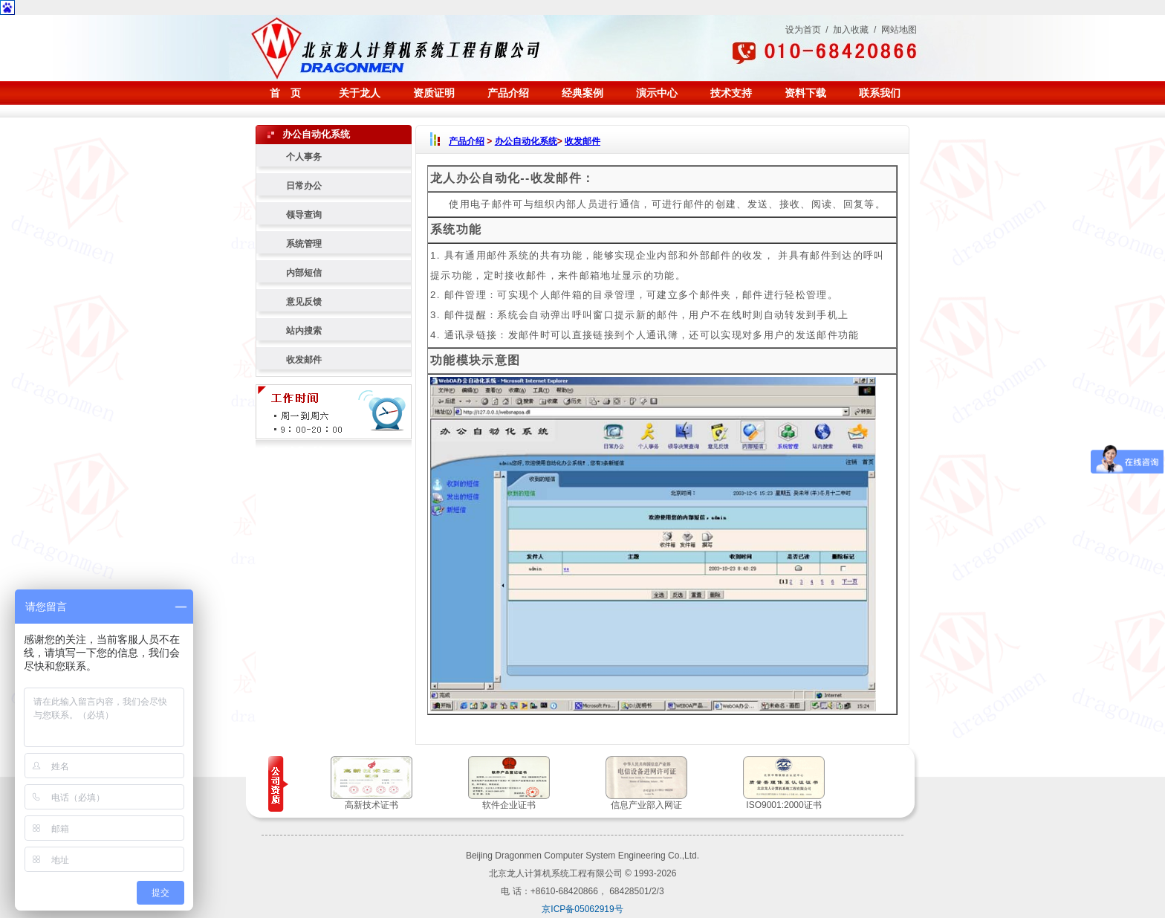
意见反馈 (304, 302)
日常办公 (304, 186)
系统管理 (304, 244)
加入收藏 (851, 30)
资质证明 (434, 93)
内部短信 (304, 273)
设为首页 (803, 30)
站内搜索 (304, 331)
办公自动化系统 (526, 141)
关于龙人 (359, 93)
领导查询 (304, 215)
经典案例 (582, 93)
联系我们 (879, 93)
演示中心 (657, 93)
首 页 (285, 93)
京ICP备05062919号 (582, 909)
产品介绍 (508, 93)
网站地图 (899, 30)
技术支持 (731, 93)
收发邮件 (304, 360)
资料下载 (805, 93)
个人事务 (304, 157)
